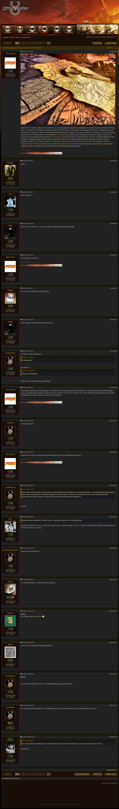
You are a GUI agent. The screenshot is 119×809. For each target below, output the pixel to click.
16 (117, 611)
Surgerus (10, 423)
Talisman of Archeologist (34, 144)
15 (117, 579)
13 (117, 516)
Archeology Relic (63, 144)
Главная (5, 37)
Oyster (10, 582)
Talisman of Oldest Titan (52, 141)
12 (117, 485)
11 (117, 452)
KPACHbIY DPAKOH (10, 550)
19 (117, 705)
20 (117, 736)
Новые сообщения (101, 37)
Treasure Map (56, 137)
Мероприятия (26, 37)
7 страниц (7, 43)
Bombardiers (10, 740)
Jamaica (10, 613)
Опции (109, 47)
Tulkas (10, 226)
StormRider (10, 707)
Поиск (93, 37)
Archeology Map (62, 135)
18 (117, 674)
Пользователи (111, 37)
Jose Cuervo (10, 54)
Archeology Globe (97, 144)
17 (117, 642)
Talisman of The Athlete (36, 141)
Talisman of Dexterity (67, 141)
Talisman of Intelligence (95, 141)
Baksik (10, 644)
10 (117, 420)
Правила (88, 37)
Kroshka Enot (10, 353)
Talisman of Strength (81, 141)
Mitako (10, 739)
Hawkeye (10, 163)
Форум (12, 37)
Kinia (10, 519)
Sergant (10, 290)
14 (117, 548)
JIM (10, 194)
